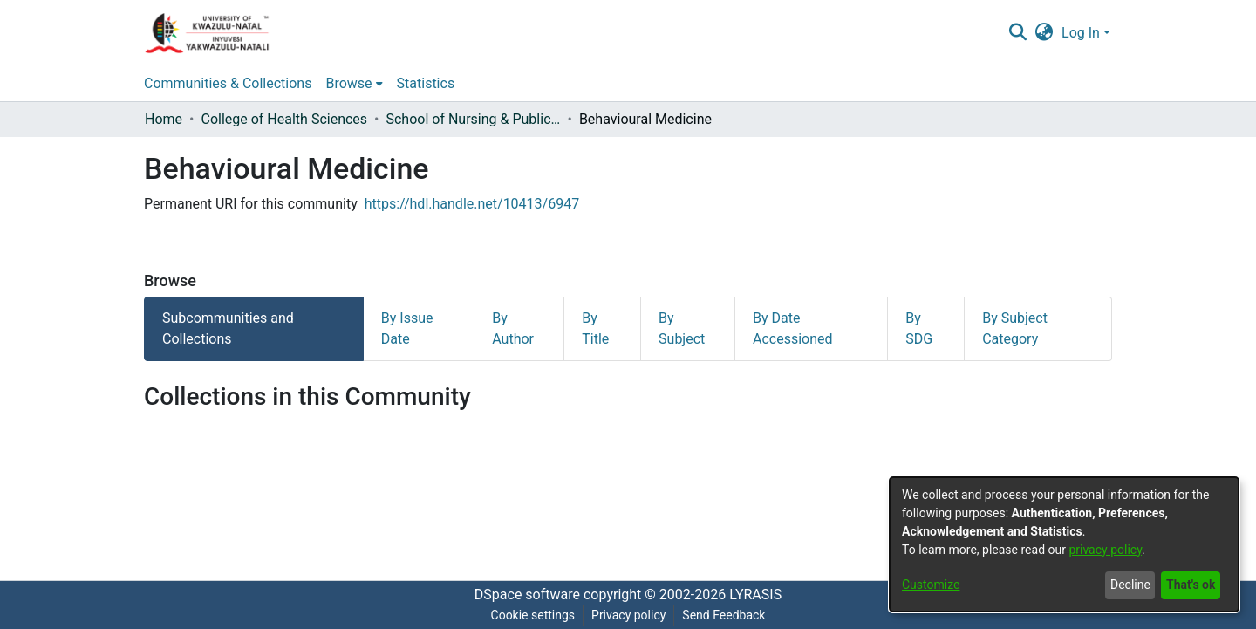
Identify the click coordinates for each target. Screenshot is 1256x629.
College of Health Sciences (284, 119)
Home (163, 119)
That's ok (1190, 584)
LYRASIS (755, 594)
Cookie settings (533, 615)
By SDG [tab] (918, 328)
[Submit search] (1017, 33)
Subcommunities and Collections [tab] (228, 328)
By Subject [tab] (682, 328)
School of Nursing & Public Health (473, 119)
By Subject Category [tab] (1015, 328)
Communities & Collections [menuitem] (227, 83)
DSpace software (527, 594)
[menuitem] (1044, 33)
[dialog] (1064, 544)
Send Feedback (723, 615)
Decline (1130, 584)
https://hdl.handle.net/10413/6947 (472, 203)
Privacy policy (628, 615)
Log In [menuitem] (1080, 32)
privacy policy (1105, 550)
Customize (930, 584)
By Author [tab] (513, 328)
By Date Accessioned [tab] (793, 328)
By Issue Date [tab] (407, 328)
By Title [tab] (595, 328)
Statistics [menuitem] (426, 83)
